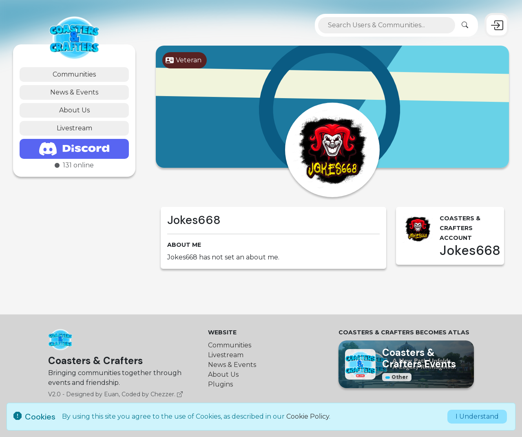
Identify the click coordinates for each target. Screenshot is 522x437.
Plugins (220, 384)
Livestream (74, 128)
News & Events (74, 92)
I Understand (477, 416)
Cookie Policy (307, 416)
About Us (74, 110)
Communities (74, 74)
